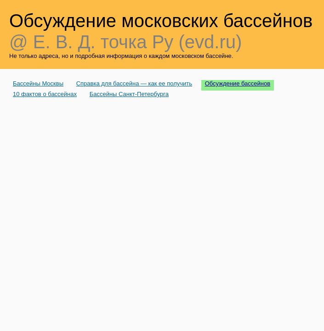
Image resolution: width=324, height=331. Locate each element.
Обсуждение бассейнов (238, 83)
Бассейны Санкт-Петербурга (129, 94)
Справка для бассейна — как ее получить (134, 83)
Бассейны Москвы (38, 83)
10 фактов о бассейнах (45, 94)
